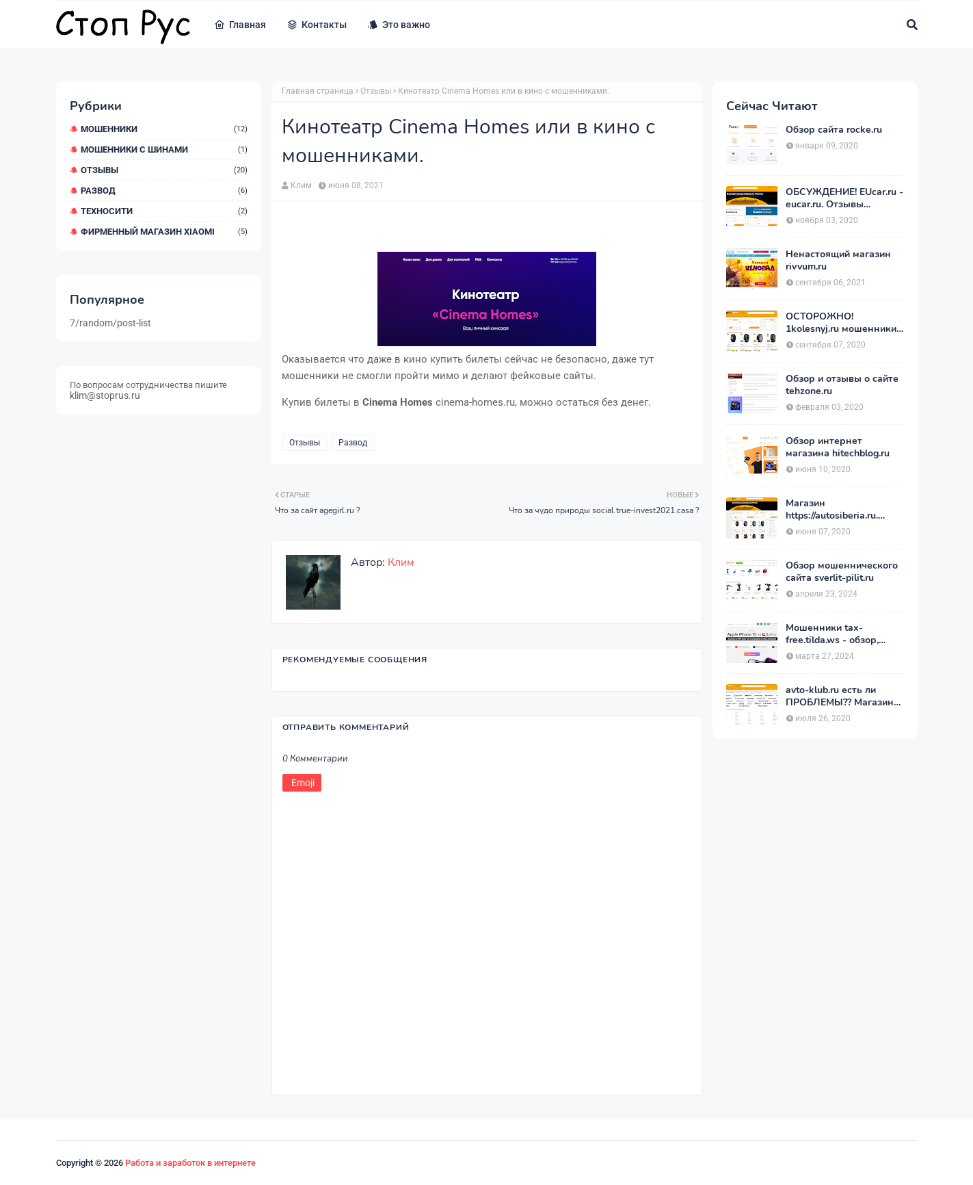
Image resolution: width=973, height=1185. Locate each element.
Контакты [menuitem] (316, 24)
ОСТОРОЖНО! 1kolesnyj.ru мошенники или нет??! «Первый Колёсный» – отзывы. (841, 323)
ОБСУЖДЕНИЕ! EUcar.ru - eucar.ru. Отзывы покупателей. (844, 198)
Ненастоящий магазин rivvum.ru (838, 260)
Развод (164, 190)
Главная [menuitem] (240, 24)
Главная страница (318, 91)
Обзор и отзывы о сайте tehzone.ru (842, 385)
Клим (301, 185)
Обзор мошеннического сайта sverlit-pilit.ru (842, 572)
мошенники (164, 129)
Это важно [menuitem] (398, 24)
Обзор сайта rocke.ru (834, 130)
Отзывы (164, 170)
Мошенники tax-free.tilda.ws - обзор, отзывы (832, 634)
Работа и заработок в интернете (190, 1163)
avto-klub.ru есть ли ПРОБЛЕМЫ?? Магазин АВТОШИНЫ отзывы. (840, 696)
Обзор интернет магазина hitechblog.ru (838, 447)
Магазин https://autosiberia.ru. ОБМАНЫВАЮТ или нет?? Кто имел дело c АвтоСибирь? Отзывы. (838, 509)
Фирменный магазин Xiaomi (164, 231)
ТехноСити (164, 211)
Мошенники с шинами (164, 149)
